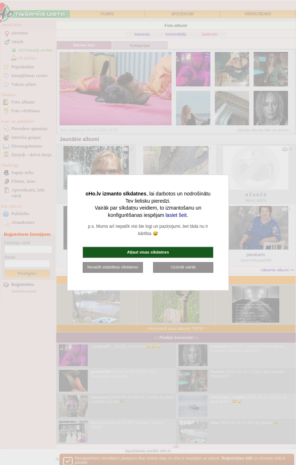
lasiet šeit (175, 215)
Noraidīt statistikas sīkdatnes (112, 267)
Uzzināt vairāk (183, 267)
